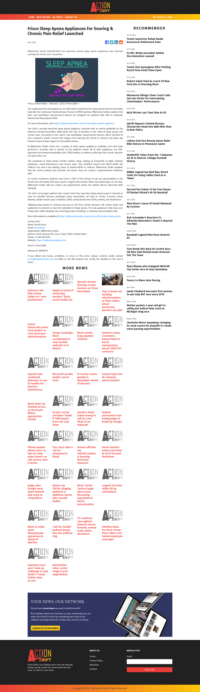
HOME (31, 17)
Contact (93, 669)
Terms (93, 656)
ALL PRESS (58, 17)
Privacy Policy (96, 660)
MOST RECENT (43, 17)
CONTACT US (71, 17)
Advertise (94, 665)
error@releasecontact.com (41, 259)
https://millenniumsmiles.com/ (51, 240)
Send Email (39, 228)
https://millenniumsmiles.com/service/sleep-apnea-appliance (84, 123)
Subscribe (149, 669)
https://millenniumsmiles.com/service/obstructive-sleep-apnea (90, 216)
